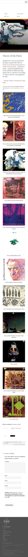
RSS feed (12, 553)
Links (4, 536)
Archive (6, 16)
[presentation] (16, 501)
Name (6, 475)
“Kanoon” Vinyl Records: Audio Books (13, 443)
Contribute (5, 533)
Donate (4, 538)
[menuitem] (15, 424)
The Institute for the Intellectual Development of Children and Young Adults (14, 64)
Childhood (13, 428)
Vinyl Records (18, 428)
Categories (22, 14)
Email (6, 480)
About (22, 16)
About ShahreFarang (7, 532)
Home (6, 13)
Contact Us (5, 539)
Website (6, 485)
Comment (7, 461)
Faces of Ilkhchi (18, 444)
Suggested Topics (6, 535)
